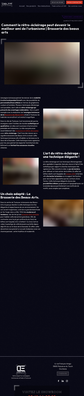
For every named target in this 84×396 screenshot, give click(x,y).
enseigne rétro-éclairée (30, 214)
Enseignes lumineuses (73, 17)
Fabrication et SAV (59, 6)
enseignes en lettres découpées (27, 131)
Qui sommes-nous (75, 6)
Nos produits (31, 6)
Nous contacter (74, 2)
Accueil (22, 6)
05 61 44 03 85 (57, 2)
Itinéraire (63, 373)
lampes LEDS (70, 174)
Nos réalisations (44, 6)
